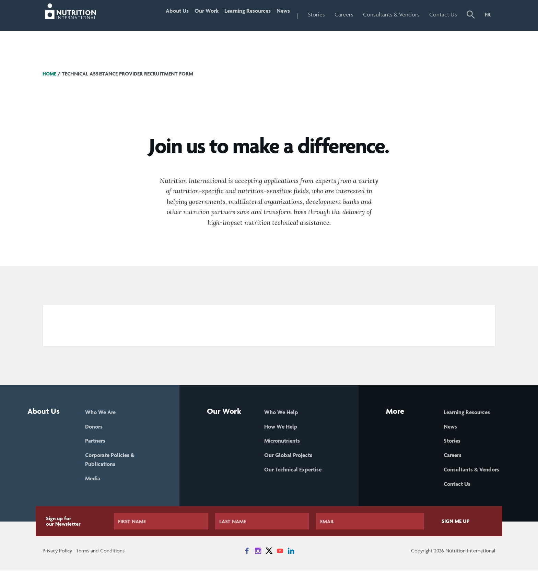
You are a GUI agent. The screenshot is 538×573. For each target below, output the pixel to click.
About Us (158, 14)
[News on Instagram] (258, 553)
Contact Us (443, 14)
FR (487, 14)
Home (50, 73)
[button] (471, 15)
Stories (316, 14)
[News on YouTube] (280, 553)
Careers (344, 14)
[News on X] (269, 553)
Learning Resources (239, 14)
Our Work (192, 14)
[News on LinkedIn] (291, 553)
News (280, 14)
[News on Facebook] (247, 553)
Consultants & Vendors (391, 14)
